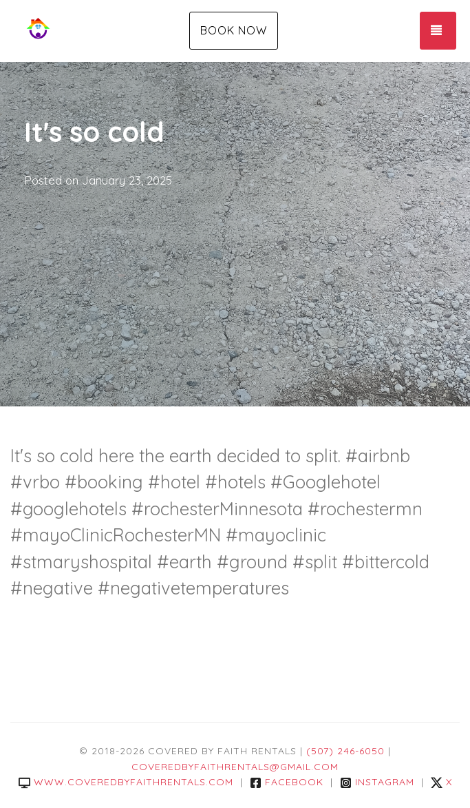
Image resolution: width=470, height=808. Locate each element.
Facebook (286, 782)
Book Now (233, 30)
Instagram (377, 782)
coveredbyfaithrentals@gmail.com (235, 766)
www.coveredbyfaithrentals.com (126, 782)
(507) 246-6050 (345, 751)
